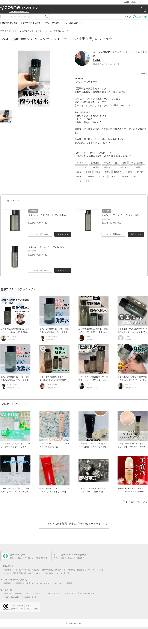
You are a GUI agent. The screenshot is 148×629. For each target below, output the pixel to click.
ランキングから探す (31, 23)
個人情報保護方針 (21, 583)
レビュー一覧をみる (137, 501)
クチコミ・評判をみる (40, 234)
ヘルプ (128, 17)
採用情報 (68, 583)
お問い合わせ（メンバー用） (55, 573)
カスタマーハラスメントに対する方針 (46, 583)
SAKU (97, 60)
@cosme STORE (87, 593)
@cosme (7, 593)
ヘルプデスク (98, 570)
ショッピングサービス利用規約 (26, 570)
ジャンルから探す (71, 23)
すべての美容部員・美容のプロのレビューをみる (74, 523)
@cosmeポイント (70, 593)
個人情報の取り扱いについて (53, 570)
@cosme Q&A (54, 593)
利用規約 (7, 570)
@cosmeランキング (22, 593)
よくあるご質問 (9, 573)
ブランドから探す (52, 23)
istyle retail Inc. (75, 623)
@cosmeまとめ (28, 597)
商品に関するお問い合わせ (30, 573)
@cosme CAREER (11, 597)
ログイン (142, 2)
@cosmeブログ (39, 593)
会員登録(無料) (130, 2)
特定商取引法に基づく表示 (79, 570)
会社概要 (7, 583)
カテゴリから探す (10, 23)
